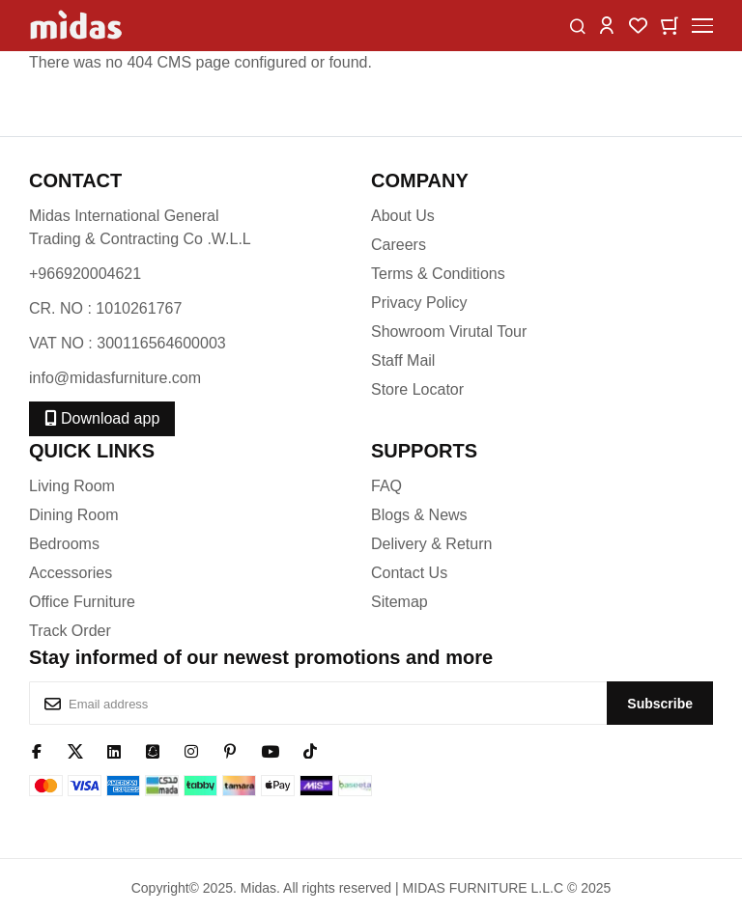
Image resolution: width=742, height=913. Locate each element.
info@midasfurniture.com (115, 378)
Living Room (72, 486)
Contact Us (409, 573)
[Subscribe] (660, 703)
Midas (258, 888)
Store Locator (417, 389)
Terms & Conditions (438, 273)
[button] (606, 24)
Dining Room (73, 515)
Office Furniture (82, 602)
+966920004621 (85, 273)
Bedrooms (64, 544)
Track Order (70, 630)
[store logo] (77, 25)
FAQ (386, 486)
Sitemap (399, 602)
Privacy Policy (419, 302)
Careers (398, 244)
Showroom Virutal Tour (449, 331)
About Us (403, 216)
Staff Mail (403, 360)
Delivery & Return (431, 544)
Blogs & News (419, 515)
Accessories (70, 573)
